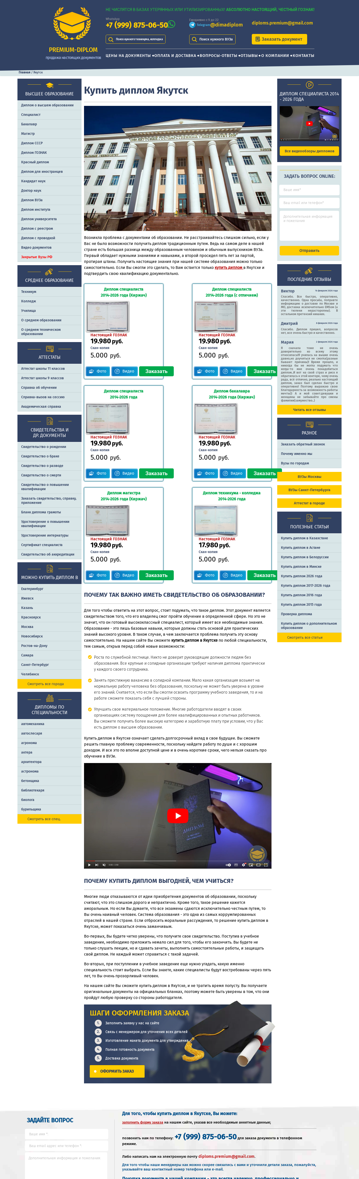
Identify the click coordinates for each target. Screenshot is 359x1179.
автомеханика (32, 724)
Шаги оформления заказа (250, 1127)
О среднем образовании (41, 320)
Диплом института (35, 209)
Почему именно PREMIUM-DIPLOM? (248, 1143)
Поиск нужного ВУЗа (216, 39)
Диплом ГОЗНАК (34, 153)
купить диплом (229, 267)
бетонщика (30, 781)
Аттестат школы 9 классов (42, 378)
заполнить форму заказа (142, 1023)
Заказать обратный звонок (303, 449)
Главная (24, 72)
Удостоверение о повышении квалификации (45, 524)
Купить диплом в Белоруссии (305, 562)
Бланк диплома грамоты (41, 512)
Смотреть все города (45, 684)
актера (26, 752)
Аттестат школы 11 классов (43, 369)
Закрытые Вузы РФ (36, 257)
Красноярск (31, 617)
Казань (27, 608)
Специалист (30, 115)
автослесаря (31, 733)
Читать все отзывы (309, 414)
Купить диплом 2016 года (301, 599)
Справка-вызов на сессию (43, 397)
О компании (275, 55)
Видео (128, 338)
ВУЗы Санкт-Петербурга (309, 494)
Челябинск (30, 674)
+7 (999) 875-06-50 (137, 25)
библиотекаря (32, 790)
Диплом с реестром (37, 228)
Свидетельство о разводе (42, 466)
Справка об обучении (39, 388)
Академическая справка (41, 406)
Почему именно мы (296, 458)
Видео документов (36, 247)
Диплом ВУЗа (32, 200)
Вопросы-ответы (218, 55)
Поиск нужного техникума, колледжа (146, 39)
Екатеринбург (32, 589)
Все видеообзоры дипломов (309, 151)
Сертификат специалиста (42, 545)
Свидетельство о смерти (41, 475)
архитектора (31, 762)
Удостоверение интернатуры (44, 535)
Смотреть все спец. (44, 819)
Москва (27, 627)
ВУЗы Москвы (309, 481)
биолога (27, 800)
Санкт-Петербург (35, 665)
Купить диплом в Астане (300, 552)
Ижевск (27, 598)
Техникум (28, 292)
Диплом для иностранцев (42, 172)
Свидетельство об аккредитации (47, 554)
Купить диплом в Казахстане (304, 543)
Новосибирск (32, 636)
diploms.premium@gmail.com (282, 23)
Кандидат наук (33, 181)
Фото (101, 338)
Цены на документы (128, 55)
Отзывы (249, 55)
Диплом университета (39, 219)
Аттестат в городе (309, 507)
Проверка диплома (296, 618)
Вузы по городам (295, 468)
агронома (29, 743)
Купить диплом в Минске (301, 571)
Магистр (28, 134)
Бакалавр (29, 124)
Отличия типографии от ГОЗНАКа (308, 1127)
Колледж (28, 301)
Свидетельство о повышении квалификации (45, 487)
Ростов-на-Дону (34, 646)
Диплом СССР (32, 143)
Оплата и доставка (175, 55)
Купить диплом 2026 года (301, 581)
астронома (30, 771)
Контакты (303, 55)
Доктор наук (31, 191)
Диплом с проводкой (38, 238)
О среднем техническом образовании (41, 332)
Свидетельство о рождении (43, 447)
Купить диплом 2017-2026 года (305, 590)
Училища (28, 311)
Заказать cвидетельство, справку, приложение (48, 500)
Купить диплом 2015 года (301, 609)
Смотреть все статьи (305, 642)
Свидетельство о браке (40, 456)
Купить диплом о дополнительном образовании (309, 630)
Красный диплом (35, 162)
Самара (27, 655)
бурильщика (31, 809)
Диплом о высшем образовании (47, 105)
